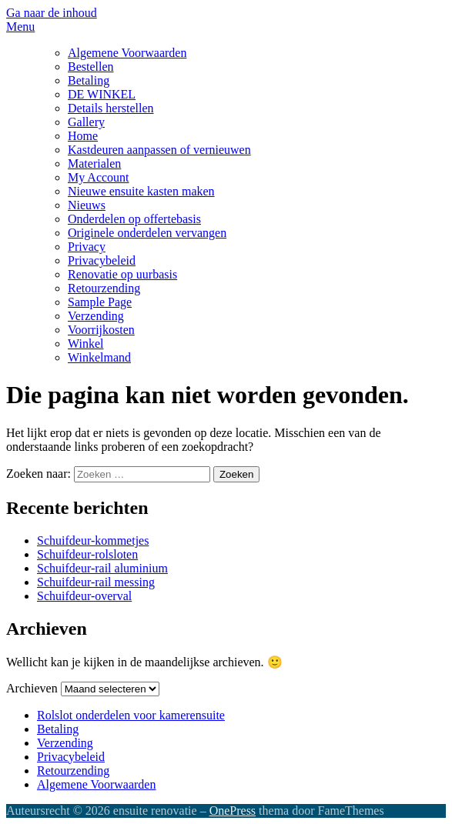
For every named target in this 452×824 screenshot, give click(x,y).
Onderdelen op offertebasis (134, 218)
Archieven (32, 688)
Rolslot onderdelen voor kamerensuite (131, 715)
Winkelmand (99, 357)
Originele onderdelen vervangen (147, 232)
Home (83, 135)
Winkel (85, 343)
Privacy (86, 246)
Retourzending (104, 288)
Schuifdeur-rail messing (96, 582)
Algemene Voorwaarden (127, 52)
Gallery (86, 121)
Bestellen (91, 66)
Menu (20, 26)
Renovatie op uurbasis (122, 274)
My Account (98, 177)
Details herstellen (111, 108)
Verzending (96, 315)
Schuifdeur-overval (84, 595)
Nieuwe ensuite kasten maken (141, 191)
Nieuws (86, 205)
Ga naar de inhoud (51, 12)
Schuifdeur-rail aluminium (102, 568)
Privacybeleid (102, 260)
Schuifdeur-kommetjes (93, 540)
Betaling (88, 80)
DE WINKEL (102, 94)
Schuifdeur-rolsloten (87, 554)
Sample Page (100, 302)
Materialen (94, 163)
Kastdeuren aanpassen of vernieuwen (159, 149)
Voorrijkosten (101, 329)
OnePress (232, 810)
